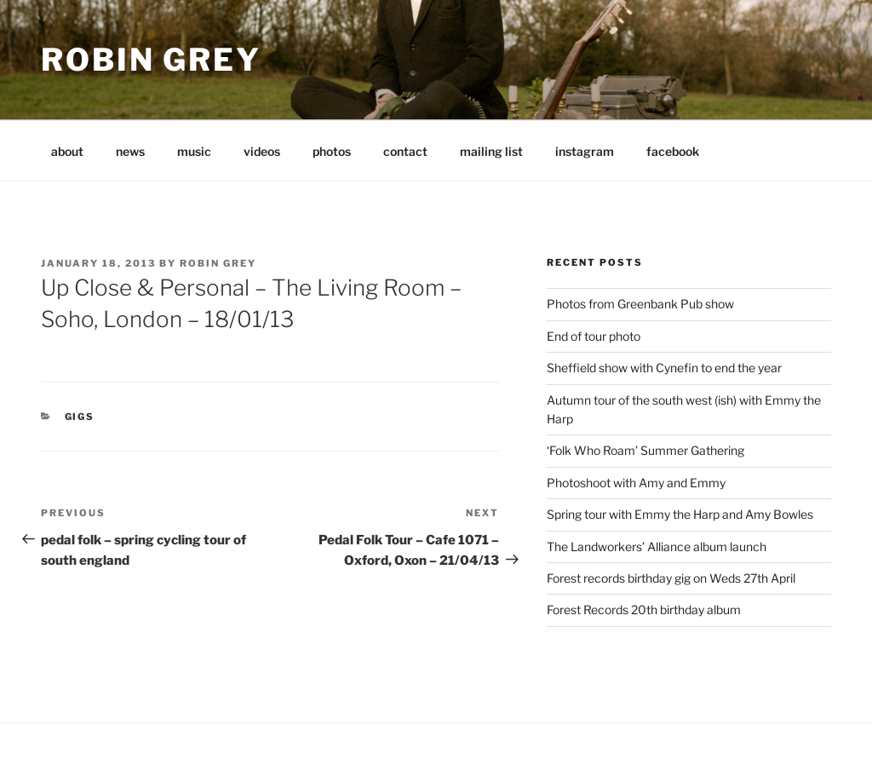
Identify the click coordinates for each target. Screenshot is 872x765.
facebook (672, 151)
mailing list (491, 151)
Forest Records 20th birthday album (644, 609)
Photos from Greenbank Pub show (640, 303)
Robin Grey (151, 59)
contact (405, 151)
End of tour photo (593, 336)
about (67, 151)
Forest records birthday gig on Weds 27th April (671, 578)
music (194, 151)
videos (262, 151)
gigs (80, 417)
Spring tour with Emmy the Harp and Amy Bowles (680, 514)
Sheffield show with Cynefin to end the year (664, 367)
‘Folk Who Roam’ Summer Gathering (645, 450)
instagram (584, 151)
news (130, 151)
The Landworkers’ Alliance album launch (656, 546)
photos (332, 151)
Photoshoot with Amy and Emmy (636, 482)
